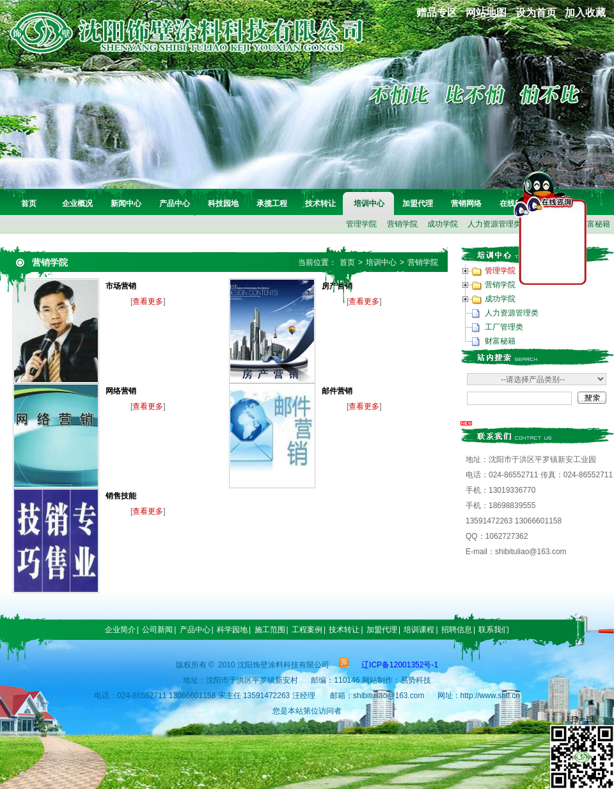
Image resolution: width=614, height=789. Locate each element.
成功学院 (442, 223)
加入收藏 (585, 12)
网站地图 (486, 12)
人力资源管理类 (494, 223)
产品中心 (174, 203)
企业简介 (120, 629)
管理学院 (361, 223)
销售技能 (121, 495)
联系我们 (493, 629)
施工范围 (270, 629)
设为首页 (536, 12)
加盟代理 (417, 203)
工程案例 (307, 629)
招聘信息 (456, 629)
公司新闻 (157, 629)
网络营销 (121, 391)
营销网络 (466, 203)
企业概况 (77, 203)
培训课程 (419, 629)
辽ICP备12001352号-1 (399, 664)
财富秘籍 (500, 341)
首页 (28, 203)
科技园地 (223, 203)
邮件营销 (337, 391)
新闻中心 (126, 203)
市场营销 (121, 286)
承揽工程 (271, 203)
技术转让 (320, 203)
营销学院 (402, 223)
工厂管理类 (504, 327)
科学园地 (232, 629)
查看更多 (147, 301)
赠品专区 (436, 12)
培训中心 (369, 203)
